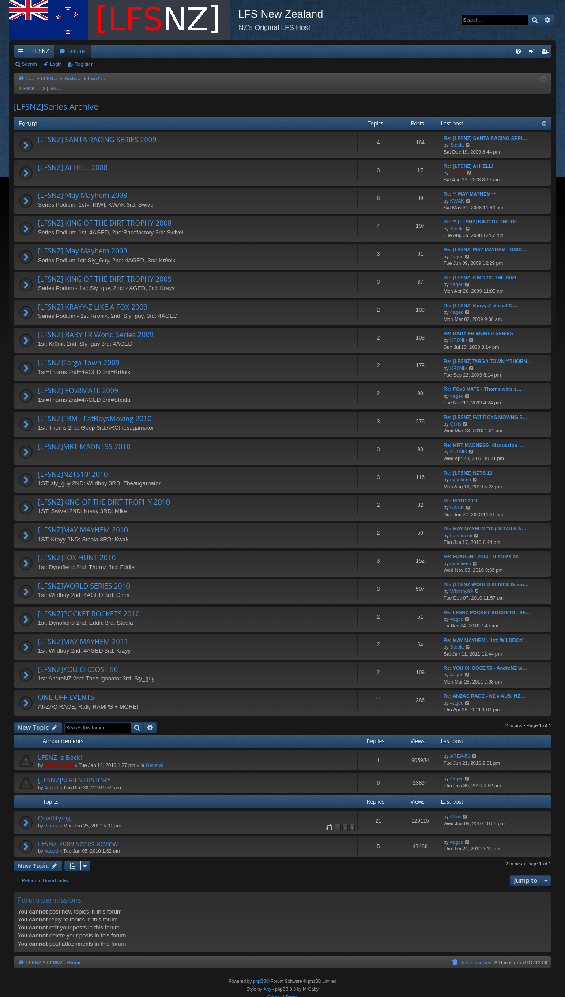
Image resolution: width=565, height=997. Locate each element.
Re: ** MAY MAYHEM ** (470, 185)
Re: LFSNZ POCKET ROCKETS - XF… (487, 603)
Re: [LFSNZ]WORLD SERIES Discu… (486, 575)
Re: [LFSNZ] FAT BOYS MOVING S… (485, 408)
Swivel (457, 163)
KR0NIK (459, 331)
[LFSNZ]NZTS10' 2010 (73, 465)
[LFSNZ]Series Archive (56, 97)
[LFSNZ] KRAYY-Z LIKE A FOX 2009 (92, 298)
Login (56, 64)
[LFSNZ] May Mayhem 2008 (82, 186)
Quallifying (54, 808)
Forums (77, 51)
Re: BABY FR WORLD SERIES (478, 324)
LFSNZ (40, 51)
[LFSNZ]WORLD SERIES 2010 (84, 577)
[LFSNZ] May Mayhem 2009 (82, 242)
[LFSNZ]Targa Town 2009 (78, 354)
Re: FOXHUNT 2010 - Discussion (481, 547)
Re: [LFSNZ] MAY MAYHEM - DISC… (485, 240)
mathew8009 (59, 756)
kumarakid (461, 526)
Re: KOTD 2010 (461, 492)
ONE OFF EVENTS (66, 688)
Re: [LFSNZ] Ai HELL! (468, 157)
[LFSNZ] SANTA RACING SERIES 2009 (97, 131)
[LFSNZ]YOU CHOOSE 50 (78, 660)
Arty (267, 980)
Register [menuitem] (546, 53)
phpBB (259, 972)
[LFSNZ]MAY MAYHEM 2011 (83, 633)
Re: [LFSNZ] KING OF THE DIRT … (483, 269)
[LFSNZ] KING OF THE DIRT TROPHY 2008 (105, 214)
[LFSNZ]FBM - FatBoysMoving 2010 (94, 410)
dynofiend (460, 470)
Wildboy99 (461, 582)
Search (29, 64)
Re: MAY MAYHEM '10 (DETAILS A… (485, 519)
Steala (457, 136)
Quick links (22, 53)
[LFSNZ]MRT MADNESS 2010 (84, 437)
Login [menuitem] (533, 53)
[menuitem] (518, 51)
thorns (51, 817)
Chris (456, 415)
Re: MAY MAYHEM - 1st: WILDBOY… (485, 631)
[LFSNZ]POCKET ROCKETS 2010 (88, 605)
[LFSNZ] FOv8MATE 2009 (78, 381)
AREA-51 (460, 747)
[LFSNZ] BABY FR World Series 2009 (96, 326)
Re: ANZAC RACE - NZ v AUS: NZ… (484, 687)
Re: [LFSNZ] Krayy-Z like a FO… (480, 296)
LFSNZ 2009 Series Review (78, 834)
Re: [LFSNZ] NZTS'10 (468, 464)
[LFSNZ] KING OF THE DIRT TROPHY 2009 (105, 270)
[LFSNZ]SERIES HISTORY (74, 771)
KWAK (457, 192)
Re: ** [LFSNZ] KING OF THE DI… (482, 212)
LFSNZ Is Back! (60, 748)
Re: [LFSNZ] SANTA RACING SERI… (485, 129)
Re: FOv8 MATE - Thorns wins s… (482, 380)
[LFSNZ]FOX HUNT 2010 (77, 549)
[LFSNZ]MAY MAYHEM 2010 (83, 521)
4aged (457, 247)
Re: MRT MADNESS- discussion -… (484, 436)
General (154, 756)
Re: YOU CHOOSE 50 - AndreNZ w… (485, 659)
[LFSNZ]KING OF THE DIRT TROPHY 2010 (104, 493)
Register (84, 64)
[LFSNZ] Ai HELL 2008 (73, 158)
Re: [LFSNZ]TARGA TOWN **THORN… (488, 352)
